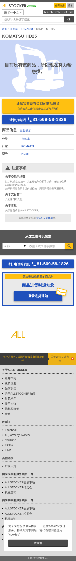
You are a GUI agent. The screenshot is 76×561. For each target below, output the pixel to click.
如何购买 (10, 388)
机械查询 (10, 492)
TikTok (9, 445)
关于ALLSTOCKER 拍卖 (20, 393)
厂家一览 (10, 466)
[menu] (13, 12)
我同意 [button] (38, 543)
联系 (8, 414)
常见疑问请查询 (44, 218)
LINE (8, 450)
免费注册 (60, 5)
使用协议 (10, 403)
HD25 (25, 153)
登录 (70, 5)
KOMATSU (28, 146)
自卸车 (25, 138)
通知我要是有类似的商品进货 (38, 106)
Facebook (11, 430)
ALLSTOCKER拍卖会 (18, 487)
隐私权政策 (12, 408)
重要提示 (25, 130)
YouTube (10, 440)
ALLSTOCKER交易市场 (20, 482)
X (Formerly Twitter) (17, 435)
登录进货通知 (38, 296)
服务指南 (10, 378)
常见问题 (10, 398)
